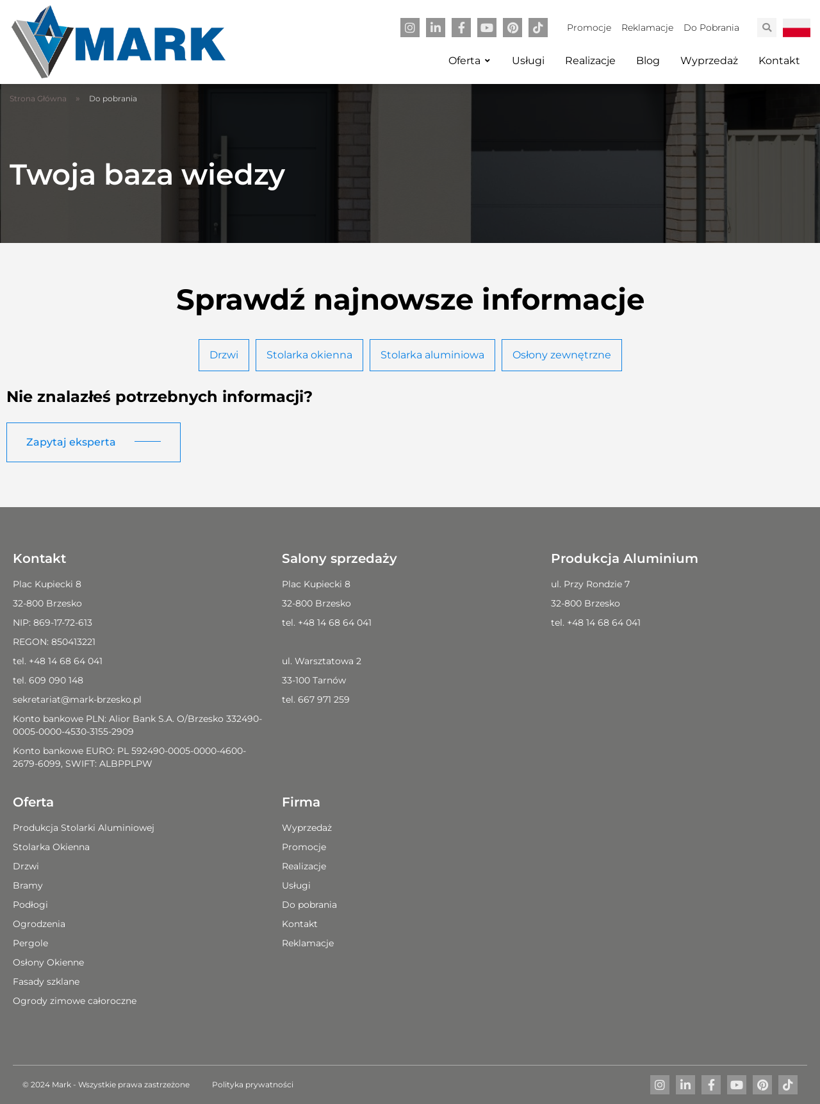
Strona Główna (38, 98)
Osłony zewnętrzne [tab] (561, 355)
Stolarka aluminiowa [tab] (432, 355)
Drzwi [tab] (223, 355)
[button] (766, 27)
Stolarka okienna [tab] (309, 355)
